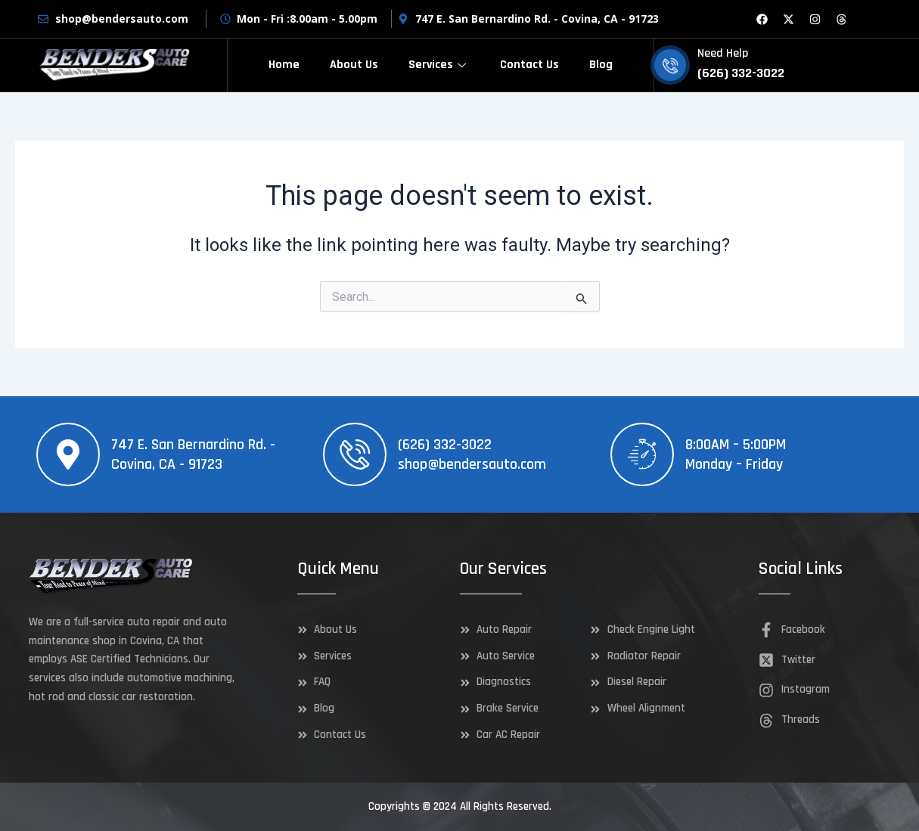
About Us (354, 65)
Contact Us (529, 65)
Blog (601, 65)
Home (284, 65)
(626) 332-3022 (445, 444)
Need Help (722, 53)
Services (439, 65)
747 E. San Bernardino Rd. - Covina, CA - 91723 (193, 454)
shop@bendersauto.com (472, 464)
